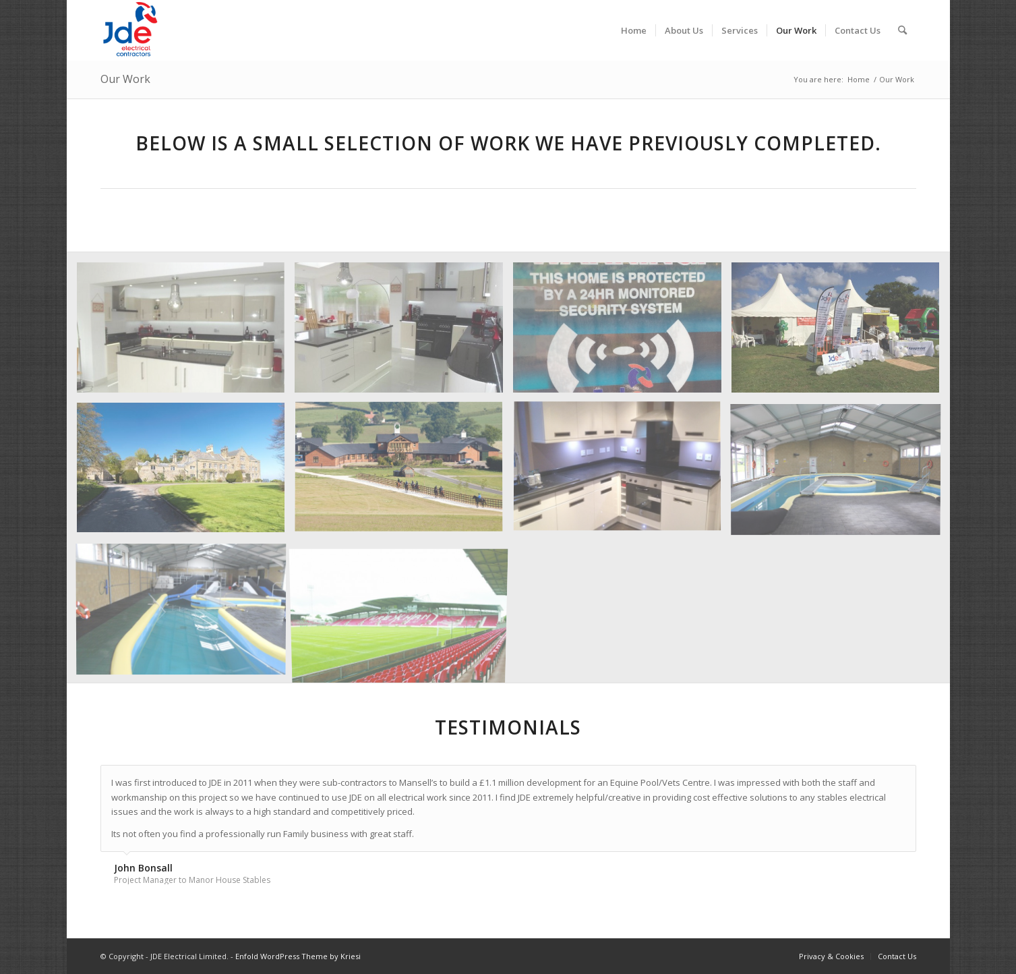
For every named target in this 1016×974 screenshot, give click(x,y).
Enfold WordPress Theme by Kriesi (298, 956)
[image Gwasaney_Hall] (186, 473)
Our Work (125, 78)
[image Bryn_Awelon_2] (404, 332)
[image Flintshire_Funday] (840, 332)
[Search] (902, 30)
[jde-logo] (130, 30)
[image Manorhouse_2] (404, 473)
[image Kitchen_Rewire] (622, 473)
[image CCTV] (622, 332)
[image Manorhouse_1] (840, 473)
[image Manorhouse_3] (186, 612)
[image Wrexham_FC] (404, 612)
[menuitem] (633, 30)
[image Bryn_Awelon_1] (186, 332)
